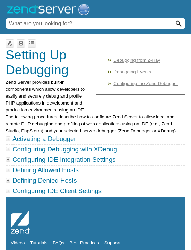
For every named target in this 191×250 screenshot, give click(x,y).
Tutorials (39, 242)
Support (112, 242)
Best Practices (84, 242)
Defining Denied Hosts (42, 180)
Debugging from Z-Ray (136, 60)
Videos (18, 242)
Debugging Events (132, 71)
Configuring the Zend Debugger (145, 83)
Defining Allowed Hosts (43, 170)
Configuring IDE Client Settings (54, 190)
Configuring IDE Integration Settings (61, 159)
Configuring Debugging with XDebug (64, 149)
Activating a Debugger (44, 138)
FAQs (58, 242)
